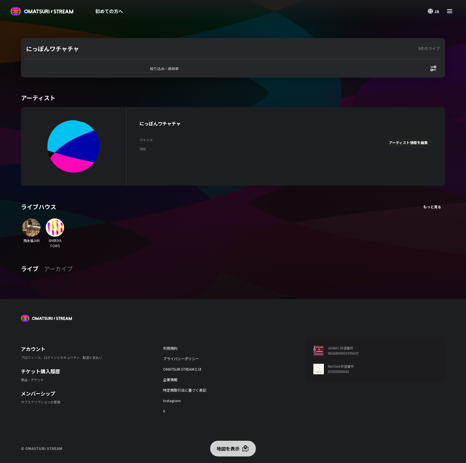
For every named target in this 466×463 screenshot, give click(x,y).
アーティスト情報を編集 (408, 142)
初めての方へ (109, 11)
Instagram (172, 400)
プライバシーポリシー (181, 358)
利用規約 (170, 348)
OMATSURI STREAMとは (182, 369)
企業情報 (170, 379)
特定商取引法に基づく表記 (184, 390)
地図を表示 (228, 448)
